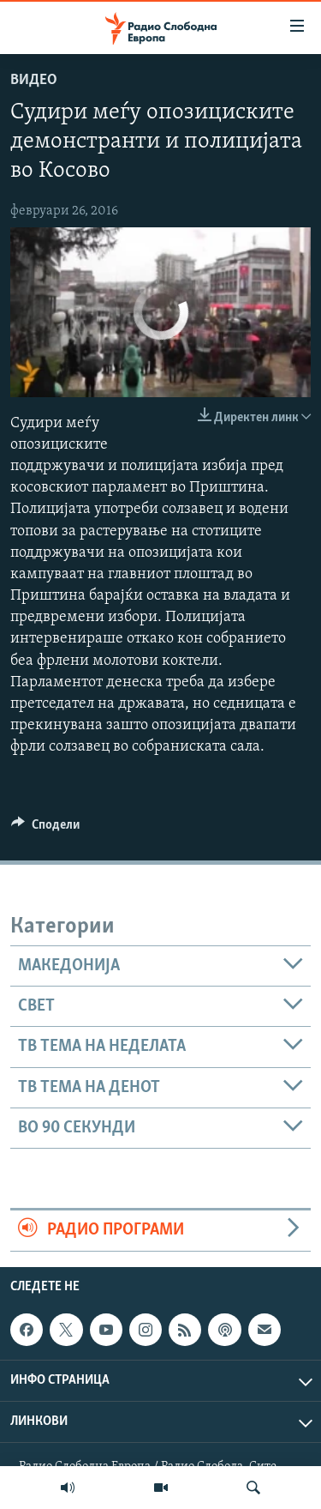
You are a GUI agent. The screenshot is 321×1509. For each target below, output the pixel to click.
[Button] (45, 828)
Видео (33, 80)
